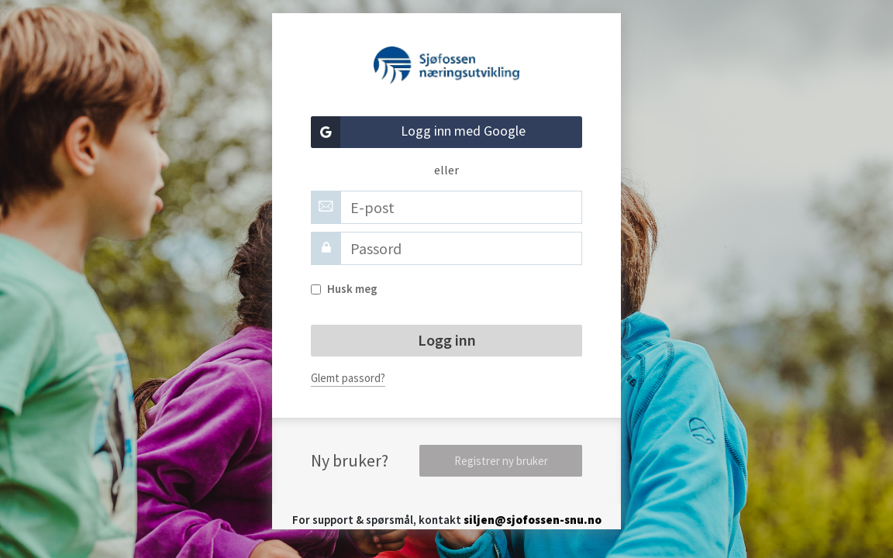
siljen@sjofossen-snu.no (533, 519)
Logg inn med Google (418, 132)
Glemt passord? (348, 377)
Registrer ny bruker (501, 460)
